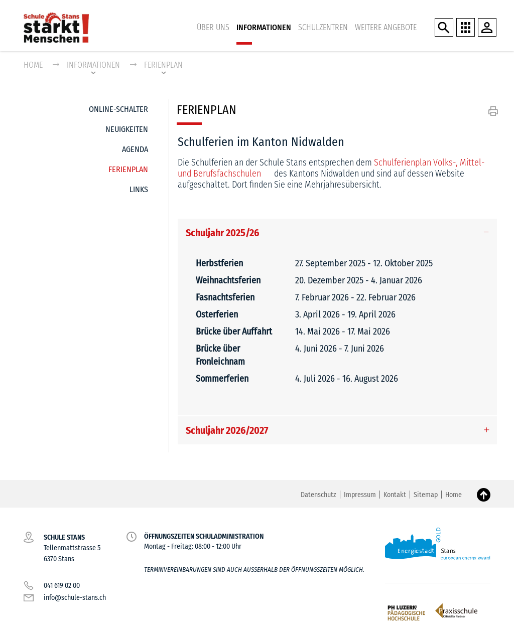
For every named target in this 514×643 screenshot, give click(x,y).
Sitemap (426, 495)
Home (33, 65)
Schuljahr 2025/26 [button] (222, 233)
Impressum (360, 495)
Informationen (263, 27)
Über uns (213, 27)
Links (139, 190)
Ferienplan (128, 167)
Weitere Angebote (386, 27)
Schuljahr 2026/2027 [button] (227, 431)
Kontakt (394, 495)
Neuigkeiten (126, 129)
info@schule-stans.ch (75, 598)
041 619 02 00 (62, 586)
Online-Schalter (118, 109)
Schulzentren (323, 27)
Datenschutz (318, 495)
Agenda (135, 149)
